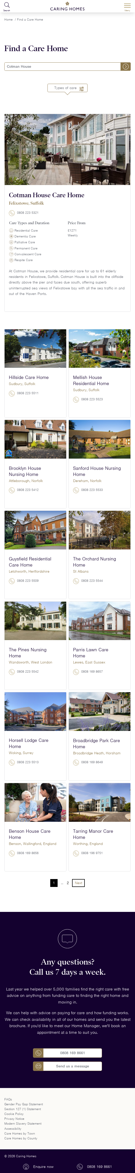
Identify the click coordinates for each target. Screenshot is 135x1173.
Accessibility (12, 1128)
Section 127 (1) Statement (22, 1109)
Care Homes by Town (19, 1133)
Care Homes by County (20, 1138)
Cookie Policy (14, 1114)
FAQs (8, 1099)
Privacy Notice (14, 1119)
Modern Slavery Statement (22, 1123)
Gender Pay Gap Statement (23, 1104)
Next (78, 883)
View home (68, 307)
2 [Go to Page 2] (68, 883)
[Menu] (127, 6)
